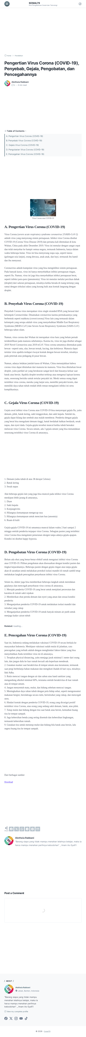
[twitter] (16, 829)
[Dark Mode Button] (80, 3)
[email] (37, 829)
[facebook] (11, 829)
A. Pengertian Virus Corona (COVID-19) (24, 136)
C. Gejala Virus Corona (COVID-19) (22, 145)
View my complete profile (18, 1011)
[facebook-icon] (6, 1019)
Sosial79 (35, 3)
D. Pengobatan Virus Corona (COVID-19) (25, 149)
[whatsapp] (22, 829)
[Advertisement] (43, 31)
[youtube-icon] (21, 1019)
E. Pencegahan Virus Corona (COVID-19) (25, 154)
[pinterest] (32, 829)
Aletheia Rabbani (23, 987)
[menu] (7, 3)
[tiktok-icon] (26, 1019)
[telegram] (27, 829)
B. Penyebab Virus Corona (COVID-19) (24, 140)
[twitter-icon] (11, 1019)
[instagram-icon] (16, 1019)
